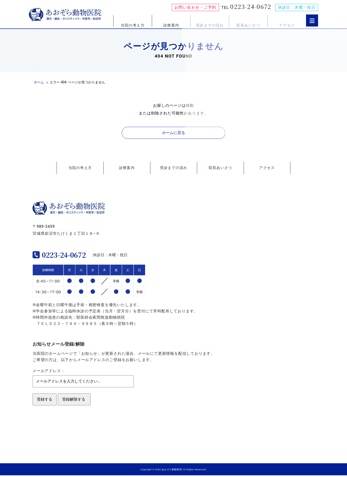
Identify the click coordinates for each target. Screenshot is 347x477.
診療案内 (171, 25)
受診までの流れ (210, 25)
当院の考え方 (133, 25)
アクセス (287, 25)
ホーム (39, 82)
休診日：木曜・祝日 (296, 7)
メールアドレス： (49, 372)
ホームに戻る (173, 132)
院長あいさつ (248, 25)
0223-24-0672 (250, 6)
